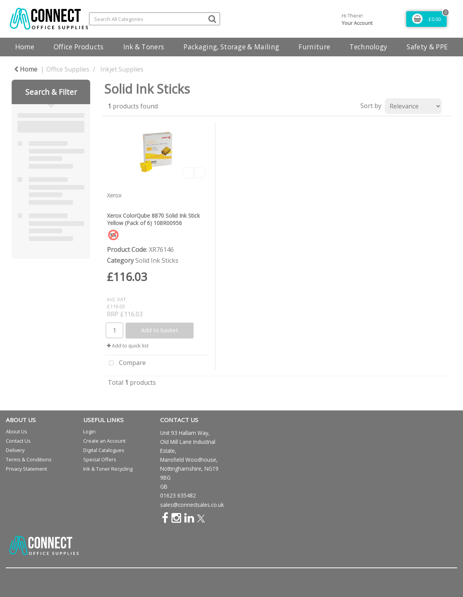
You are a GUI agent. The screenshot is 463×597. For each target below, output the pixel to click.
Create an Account (104, 440)
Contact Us (18, 440)
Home (24, 46)
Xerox (114, 195)
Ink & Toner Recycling (108, 468)
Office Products (79, 46)
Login (89, 431)
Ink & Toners (143, 46)
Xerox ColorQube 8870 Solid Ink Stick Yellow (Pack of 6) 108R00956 (153, 219)
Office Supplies (67, 69)
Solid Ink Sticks (156, 260)
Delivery (15, 450)
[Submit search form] (212, 18)
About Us (16, 431)
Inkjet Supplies (121, 69)
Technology (368, 46)
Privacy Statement (26, 468)
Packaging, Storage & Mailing (231, 46)
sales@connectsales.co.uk (192, 504)
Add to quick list (128, 345)
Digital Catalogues (103, 450)
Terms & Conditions (29, 459)
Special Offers (99, 459)
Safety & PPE (427, 46)
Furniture (314, 46)
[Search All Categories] (154, 18)
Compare (125, 363)
